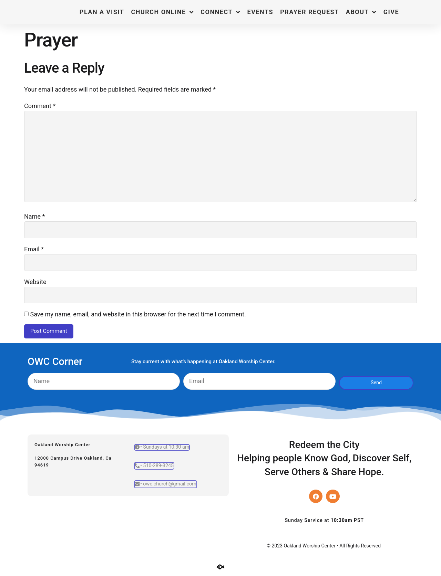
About (361, 12)
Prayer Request (309, 11)
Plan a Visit (102, 11)
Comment (39, 105)
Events (260, 11)
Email (34, 250)
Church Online (162, 12)
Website (35, 283)
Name (34, 217)
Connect (220, 12)
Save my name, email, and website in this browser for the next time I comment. (138, 316)
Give (391, 11)
